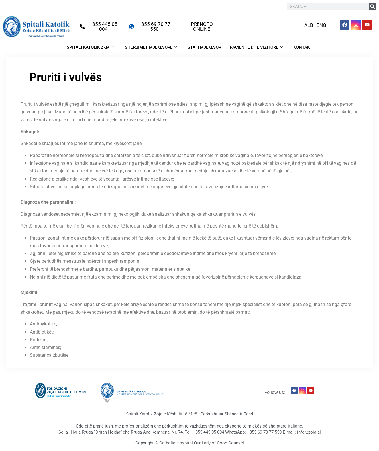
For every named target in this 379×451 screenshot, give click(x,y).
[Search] (372, 6)
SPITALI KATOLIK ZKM (91, 47)
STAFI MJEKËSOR (204, 47)
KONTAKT (302, 47)
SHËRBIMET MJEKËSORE (151, 47)
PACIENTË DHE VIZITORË (256, 47)
